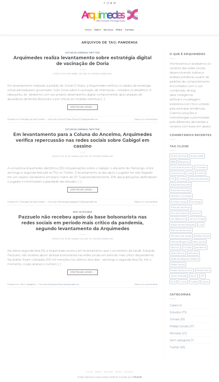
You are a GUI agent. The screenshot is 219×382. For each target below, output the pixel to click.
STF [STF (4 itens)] (202, 276)
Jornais (83, 52)
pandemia (92, 119)
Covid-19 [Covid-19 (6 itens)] (200, 173)
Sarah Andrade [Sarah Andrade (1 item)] (179, 276)
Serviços (108, 29)
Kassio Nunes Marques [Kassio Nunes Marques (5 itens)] (183, 224)
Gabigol (73, 201)
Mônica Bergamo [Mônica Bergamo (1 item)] (180, 241)
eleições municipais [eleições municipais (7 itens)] (181, 196)
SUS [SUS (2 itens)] (173, 281)
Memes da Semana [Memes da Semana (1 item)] (181, 230)
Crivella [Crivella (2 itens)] (182, 179)
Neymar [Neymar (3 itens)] (175, 247)
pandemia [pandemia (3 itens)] (200, 247)
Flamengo (63, 201)
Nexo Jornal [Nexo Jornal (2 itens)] (199, 241)
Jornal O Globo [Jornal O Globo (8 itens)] (197, 219)
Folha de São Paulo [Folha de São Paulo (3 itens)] (181, 207)
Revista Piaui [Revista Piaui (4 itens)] (203, 270)
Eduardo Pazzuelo (57, 284)
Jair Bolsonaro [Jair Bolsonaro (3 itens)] (178, 219)
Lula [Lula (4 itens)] (200, 224)
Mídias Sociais (179, 326)
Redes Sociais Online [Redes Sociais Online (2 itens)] (182, 270)
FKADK (137, 377)
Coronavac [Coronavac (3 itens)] (201, 167)
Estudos (71, 52)
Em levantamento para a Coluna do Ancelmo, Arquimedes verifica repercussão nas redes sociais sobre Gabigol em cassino (82, 140)
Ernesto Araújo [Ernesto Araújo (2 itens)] (179, 201)
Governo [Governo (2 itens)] (196, 213)
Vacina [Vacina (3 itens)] (205, 281)
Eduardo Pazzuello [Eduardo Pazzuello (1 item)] (181, 184)
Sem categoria (82, 212)
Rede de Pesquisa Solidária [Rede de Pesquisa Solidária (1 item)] (185, 259)
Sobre (97, 29)
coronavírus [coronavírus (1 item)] (177, 173)
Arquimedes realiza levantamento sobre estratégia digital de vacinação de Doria (82, 60)
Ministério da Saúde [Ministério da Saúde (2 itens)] (181, 236)
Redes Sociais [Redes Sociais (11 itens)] (178, 264)
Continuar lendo (82, 107)
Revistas (175, 333)
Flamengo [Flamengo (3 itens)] (195, 201)
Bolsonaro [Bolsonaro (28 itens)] (184, 161)
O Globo (82, 119)
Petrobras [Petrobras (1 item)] (193, 253)
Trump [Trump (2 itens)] (183, 281)
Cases (174, 305)
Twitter (94, 52)
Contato (129, 29)
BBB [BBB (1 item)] (173, 161)
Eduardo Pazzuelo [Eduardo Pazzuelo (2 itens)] (180, 190)
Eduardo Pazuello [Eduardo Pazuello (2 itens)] (199, 179)
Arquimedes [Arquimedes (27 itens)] (197, 156)
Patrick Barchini (102, 73)
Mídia (119, 29)
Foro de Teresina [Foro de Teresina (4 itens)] (179, 213)
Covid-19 (62, 119)
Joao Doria (72, 119)
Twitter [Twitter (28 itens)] (194, 281)
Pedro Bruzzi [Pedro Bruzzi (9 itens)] (178, 253)
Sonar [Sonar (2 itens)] (193, 276)
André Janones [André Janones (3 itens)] (179, 156)
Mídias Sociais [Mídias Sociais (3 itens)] (202, 236)
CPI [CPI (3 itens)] (172, 179)
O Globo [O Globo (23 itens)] (187, 247)
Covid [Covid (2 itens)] (190, 173)
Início (88, 29)
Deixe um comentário (146, 119)
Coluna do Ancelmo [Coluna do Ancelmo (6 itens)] (181, 167)
